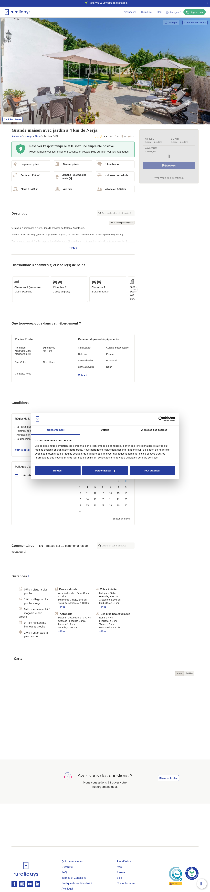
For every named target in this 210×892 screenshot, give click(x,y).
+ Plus (73, 238)
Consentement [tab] (55, 429)
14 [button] (110, 493)
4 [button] (87, 487)
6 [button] (103, 487)
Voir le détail (23, 449)
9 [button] (126, 487)
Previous (11, 289)
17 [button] (79, 499)
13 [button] (103, 493)
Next (134, 289)
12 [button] (95, 493)
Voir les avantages (118, 151)
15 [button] (118, 493)
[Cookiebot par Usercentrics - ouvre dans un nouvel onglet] (161, 419)
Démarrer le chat (168, 778)
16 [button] (126, 493)
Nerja (38, 136)
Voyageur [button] (130, 12)
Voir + (82, 375)
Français (173, 12)
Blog (159, 12)
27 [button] (103, 505)
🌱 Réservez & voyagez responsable (103, 2)
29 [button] (118, 505)
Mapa (179, 673)
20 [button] (103, 499)
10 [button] (79, 493)
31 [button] (79, 511)
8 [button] (118, 487)
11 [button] (87, 493)
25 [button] (87, 505)
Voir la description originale (122, 223)
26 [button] (95, 505)
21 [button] (110, 499)
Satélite (189, 673)
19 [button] (95, 499)
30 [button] (126, 505)
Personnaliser (105, 470)
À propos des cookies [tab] (154, 429)
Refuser (58, 470)
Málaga (28, 136)
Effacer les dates (121, 518)
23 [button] (126, 499)
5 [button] (95, 487)
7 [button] (110, 487)
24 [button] (79, 505)
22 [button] (118, 499)
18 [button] (87, 499)
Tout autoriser (152, 470)
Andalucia (16, 136)
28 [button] (110, 505)
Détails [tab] (105, 429)
